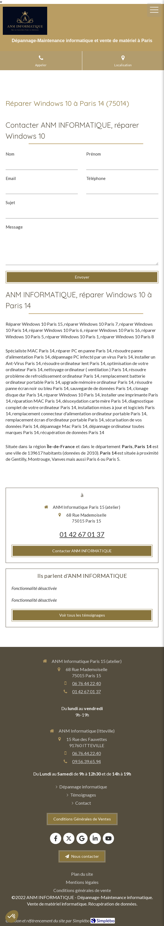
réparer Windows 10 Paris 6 (55, 330)
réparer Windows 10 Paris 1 (72, 336)
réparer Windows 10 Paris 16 (112, 330)
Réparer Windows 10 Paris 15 (34, 324)
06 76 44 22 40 (86, 683)
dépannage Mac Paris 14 (63, 426)
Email (11, 178)
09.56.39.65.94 (86, 761)
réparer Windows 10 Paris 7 (91, 324)
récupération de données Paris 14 (72, 432)
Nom (10, 153)
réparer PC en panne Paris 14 (83, 350)
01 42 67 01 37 (82, 534)
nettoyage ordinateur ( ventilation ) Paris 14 (85, 369)
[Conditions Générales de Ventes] (82, 819)
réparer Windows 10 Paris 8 (127, 336)
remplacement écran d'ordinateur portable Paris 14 (55, 419)
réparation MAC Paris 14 (36, 400)
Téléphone (96, 178)
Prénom (93, 153)
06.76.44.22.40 (86, 753)
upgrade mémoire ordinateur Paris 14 (97, 382)
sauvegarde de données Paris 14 (100, 388)
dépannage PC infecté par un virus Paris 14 (92, 356)
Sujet (10, 202)
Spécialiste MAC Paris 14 (30, 350)
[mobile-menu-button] (154, 10)
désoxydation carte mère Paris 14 (94, 400)
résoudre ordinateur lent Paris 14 (73, 363)
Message (14, 226)
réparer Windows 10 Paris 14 (72, 394)
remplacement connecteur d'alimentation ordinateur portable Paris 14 (79, 413)
